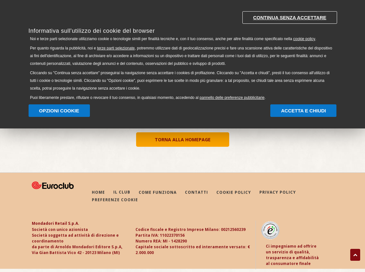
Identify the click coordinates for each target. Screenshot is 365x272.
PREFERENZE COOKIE (115, 200)
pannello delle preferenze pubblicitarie (232, 97)
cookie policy (304, 39)
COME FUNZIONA (158, 192)
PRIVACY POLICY (277, 193)
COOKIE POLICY (233, 193)
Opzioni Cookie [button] (59, 110)
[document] (182, 54)
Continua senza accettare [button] (289, 17)
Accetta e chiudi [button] (303, 110)
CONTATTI (196, 192)
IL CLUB (121, 192)
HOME (98, 192)
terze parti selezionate (116, 48)
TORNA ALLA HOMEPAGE (183, 139)
